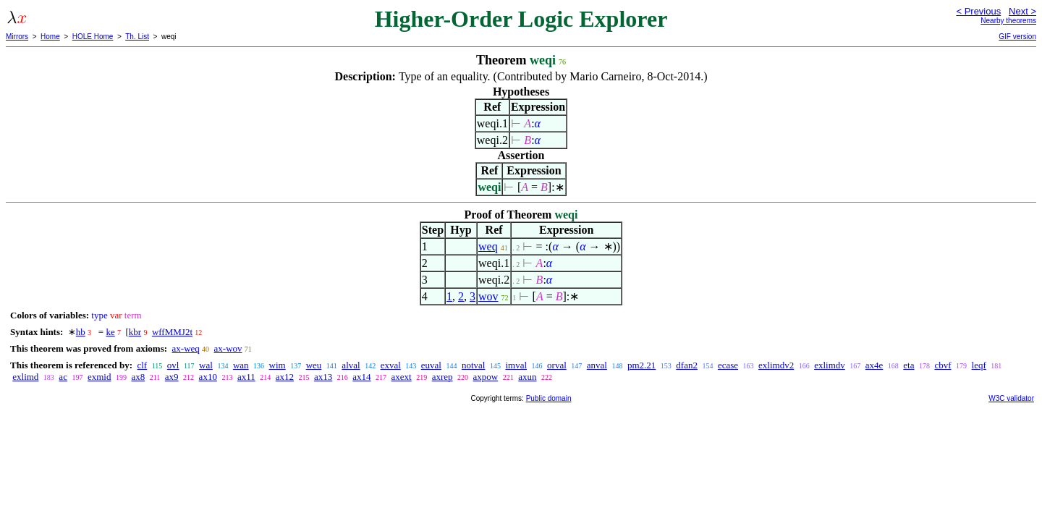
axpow (486, 376)
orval (557, 365)
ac (63, 376)
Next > (1022, 11)
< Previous (978, 11)
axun (527, 376)
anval (597, 365)
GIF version (1017, 37)
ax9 (172, 376)
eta (908, 365)
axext (401, 376)
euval (431, 365)
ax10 (208, 376)
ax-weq (186, 348)
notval (474, 365)
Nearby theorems (1008, 21)
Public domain (549, 398)
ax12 (285, 376)
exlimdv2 (776, 365)
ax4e (874, 365)
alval (351, 365)
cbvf (942, 365)
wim (277, 365)
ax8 (138, 376)
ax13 (323, 376)
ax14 (361, 376)
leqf (979, 365)
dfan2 (687, 365)
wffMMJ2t (172, 331)
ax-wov (228, 348)
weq (488, 246)
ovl (173, 365)
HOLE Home (93, 37)
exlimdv (829, 365)
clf (142, 365)
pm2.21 (641, 365)
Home (50, 37)
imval (516, 365)
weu (314, 365)
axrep (442, 376)
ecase (728, 365)
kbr (135, 331)
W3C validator (1011, 398)
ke (110, 331)
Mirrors (17, 37)
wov (488, 296)
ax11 (246, 376)
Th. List (137, 37)
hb (80, 331)
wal (206, 365)
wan (241, 365)
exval (391, 365)
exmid (99, 376)
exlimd (25, 376)
